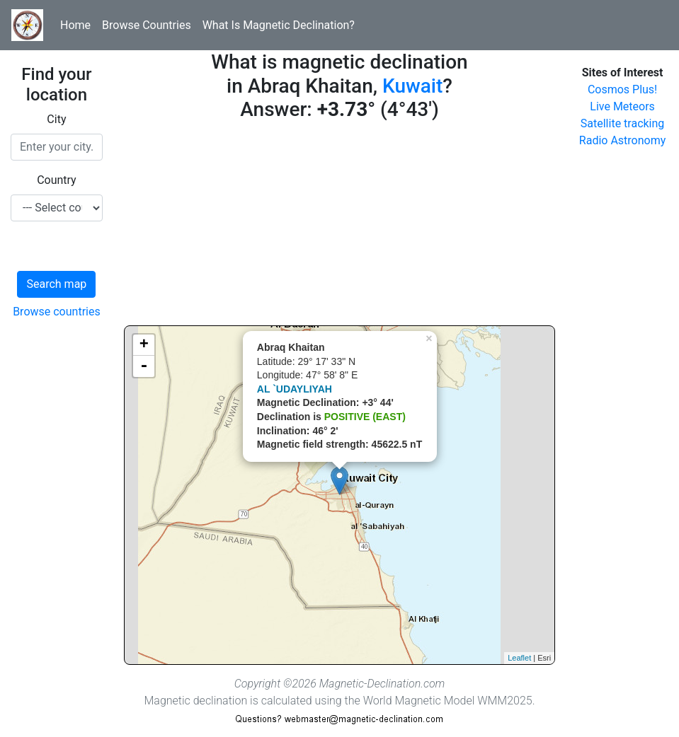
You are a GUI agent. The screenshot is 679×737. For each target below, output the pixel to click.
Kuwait (412, 86)
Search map (56, 284)
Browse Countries (146, 25)
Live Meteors (622, 106)
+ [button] (144, 345)
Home (75, 25)
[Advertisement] (339, 226)
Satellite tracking (623, 123)
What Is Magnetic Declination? (278, 25)
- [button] (144, 366)
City (56, 119)
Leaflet (519, 658)
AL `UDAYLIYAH (294, 389)
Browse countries (57, 311)
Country (56, 180)
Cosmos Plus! (622, 89)
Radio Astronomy (622, 140)
